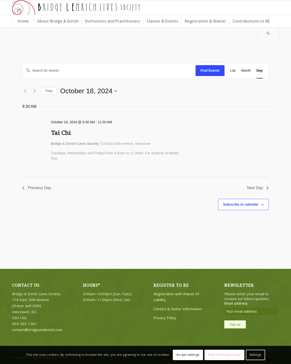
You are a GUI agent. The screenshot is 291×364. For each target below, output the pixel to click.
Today (49, 91)
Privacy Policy (164, 317)
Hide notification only (224, 355)
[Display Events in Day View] (259, 70)
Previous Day (36, 188)
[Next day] (34, 91)
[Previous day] (25, 91)
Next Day (258, 188)
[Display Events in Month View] (246, 70)
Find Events (209, 70)
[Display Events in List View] (233, 70)
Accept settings (187, 355)
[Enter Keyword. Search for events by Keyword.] (109, 70)
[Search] (268, 33)
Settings (255, 355)
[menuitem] (23, 21)
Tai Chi (61, 133)
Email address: (236, 303)
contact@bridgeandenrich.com (37, 329)
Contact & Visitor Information (177, 308)
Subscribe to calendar (240, 204)
